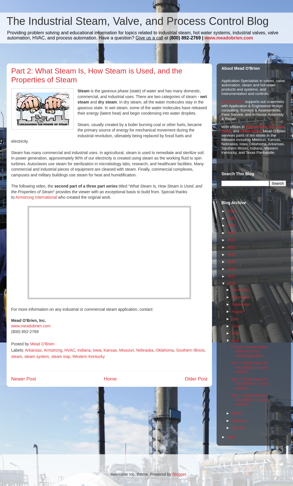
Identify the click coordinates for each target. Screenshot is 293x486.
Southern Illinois (190, 350)
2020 (231, 254)
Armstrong (53, 350)
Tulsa (226, 131)
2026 (231, 211)
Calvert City (250, 131)
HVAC (69, 350)
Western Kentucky (88, 356)
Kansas (110, 350)
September (241, 304)
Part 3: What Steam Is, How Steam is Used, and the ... (250, 367)
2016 (231, 283)
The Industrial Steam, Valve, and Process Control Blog (138, 21)
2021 (231, 247)
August (237, 311)
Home (110, 379)
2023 (231, 233)
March (237, 413)
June (236, 326)
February (239, 421)
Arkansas (33, 350)
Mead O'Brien (232, 101)
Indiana (84, 350)
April (235, 340)
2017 (231, 276)
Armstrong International (36, 197)
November (240, 297)
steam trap (60, 356)
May (235, 333)
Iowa (97, 350)
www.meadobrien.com (229, 37)
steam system (36, 356)
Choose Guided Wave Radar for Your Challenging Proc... (249, 351)
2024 (231, 225)
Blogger (179, 474)
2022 (231, 240)
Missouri (126, 350)
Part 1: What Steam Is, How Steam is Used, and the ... (250, 399)
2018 (231, 269)
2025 (231, 218)
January (238, 428)
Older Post (196, 379)
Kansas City (256, 127)
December (240, 290)
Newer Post (23, 379)
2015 (231, 437)
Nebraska (144, 350)
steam (16, 356)
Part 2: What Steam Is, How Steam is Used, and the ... (250, 383)
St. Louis (277, 127)
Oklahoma (165, 350)
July (235, 319)
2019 (231, 262)
